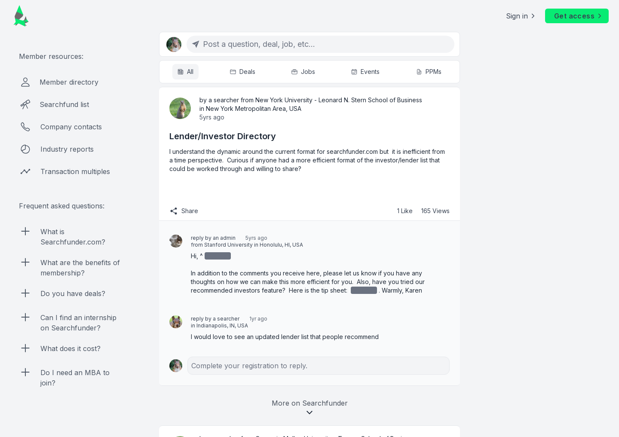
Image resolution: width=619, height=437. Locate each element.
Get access (578, 16)
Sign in (521, 16)
